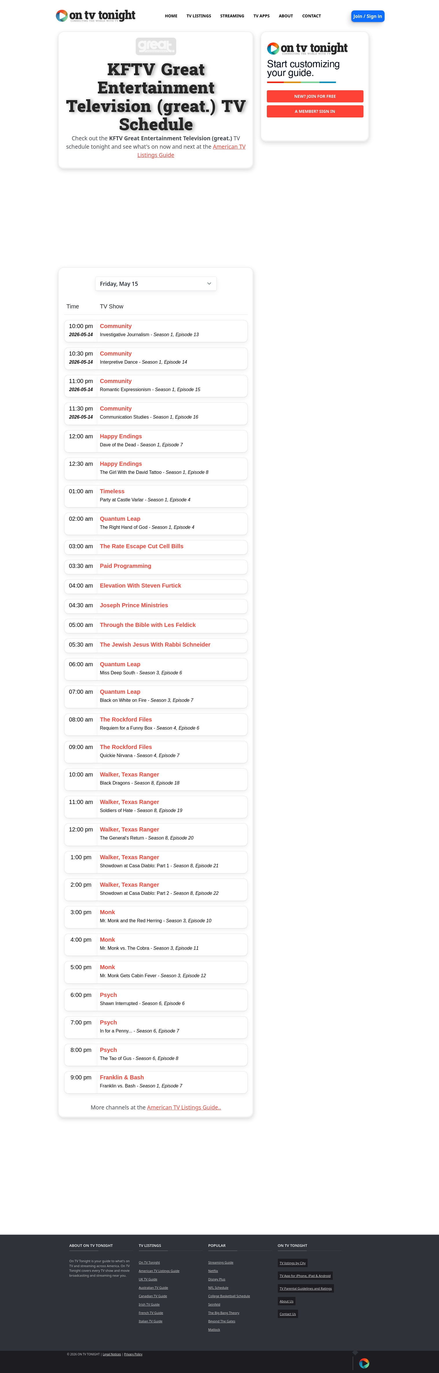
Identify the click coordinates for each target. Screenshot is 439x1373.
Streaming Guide (221, 1262)
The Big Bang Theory (223, 1313)
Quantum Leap (120, 519)
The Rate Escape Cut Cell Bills (141, 546)
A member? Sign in (315, 111)
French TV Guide (151, 1313)
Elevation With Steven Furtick (140, 585)
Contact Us (288, 1314)
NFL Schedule (218, 1287)
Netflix (213, 1271)
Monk (107, 912)
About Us (286, 1301)
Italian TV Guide (151, 1321)
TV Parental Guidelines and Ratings (306, 1288)
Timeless (112, 491)
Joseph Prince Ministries (134, 605)
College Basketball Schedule (229, 1296)
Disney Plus (216, 1279)
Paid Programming (125, 566)
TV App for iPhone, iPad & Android (305, 1275)
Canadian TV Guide (153, 1296)
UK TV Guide (148, 1279)
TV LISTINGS (199, 16)
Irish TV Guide (149, 1304)
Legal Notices (112, 1354)
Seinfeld (214, 1304)
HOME (171, 16)
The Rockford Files (126, 719)
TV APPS (262, 16)
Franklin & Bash (122, 1077)
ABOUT (286, 16)
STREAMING (232, 16)
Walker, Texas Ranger (129, 774)
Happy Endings (121, 436)
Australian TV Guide (153, 1287)
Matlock (214, 1329)
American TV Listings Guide (159, 1271)
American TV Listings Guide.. (184, 1107)
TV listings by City (293, 1263)
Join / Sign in (368, 16)
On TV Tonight (149, 1262)
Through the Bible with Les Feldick (148, 625)
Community (116, 326)
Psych (108, 995)
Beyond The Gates (221, 1321)
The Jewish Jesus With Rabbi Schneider (155, 644)
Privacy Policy (133, 1354)
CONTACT (311, 16)
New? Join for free (315, 96)
